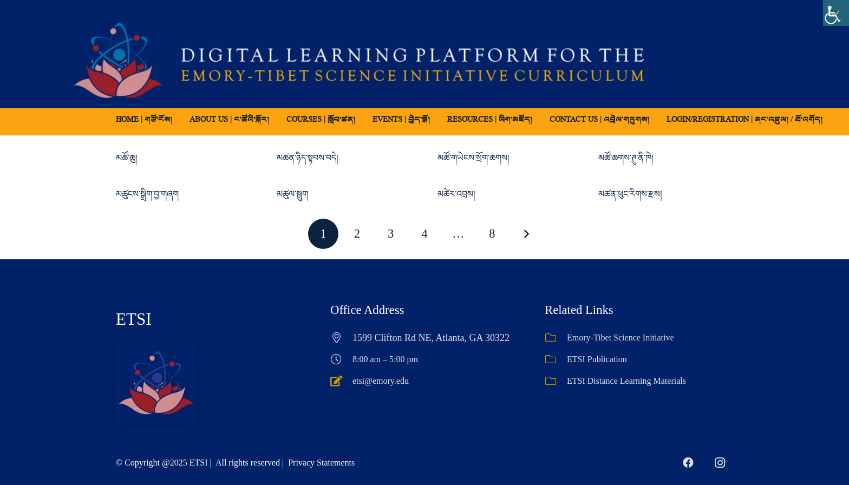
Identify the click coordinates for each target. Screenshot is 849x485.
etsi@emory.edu (380, 380)
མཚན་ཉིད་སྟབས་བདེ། (307, 157)
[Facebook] (688, 462)
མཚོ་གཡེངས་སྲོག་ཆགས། (473, 157)
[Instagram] (719, 462)
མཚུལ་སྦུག (292, 194)
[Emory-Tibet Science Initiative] (556, 337)
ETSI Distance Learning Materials (626, 380)
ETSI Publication (597, 359)
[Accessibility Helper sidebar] (836, 13)
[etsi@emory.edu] (341, 381)
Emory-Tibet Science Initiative (620, 337)
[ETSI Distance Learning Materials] (556, 381)
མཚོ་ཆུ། (127, 157)
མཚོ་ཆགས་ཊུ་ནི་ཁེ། (626, 157)
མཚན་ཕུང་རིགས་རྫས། (630, 194)
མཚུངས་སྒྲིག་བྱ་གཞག (147, 194)
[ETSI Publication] (556, 359)
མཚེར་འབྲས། (456, 194)
